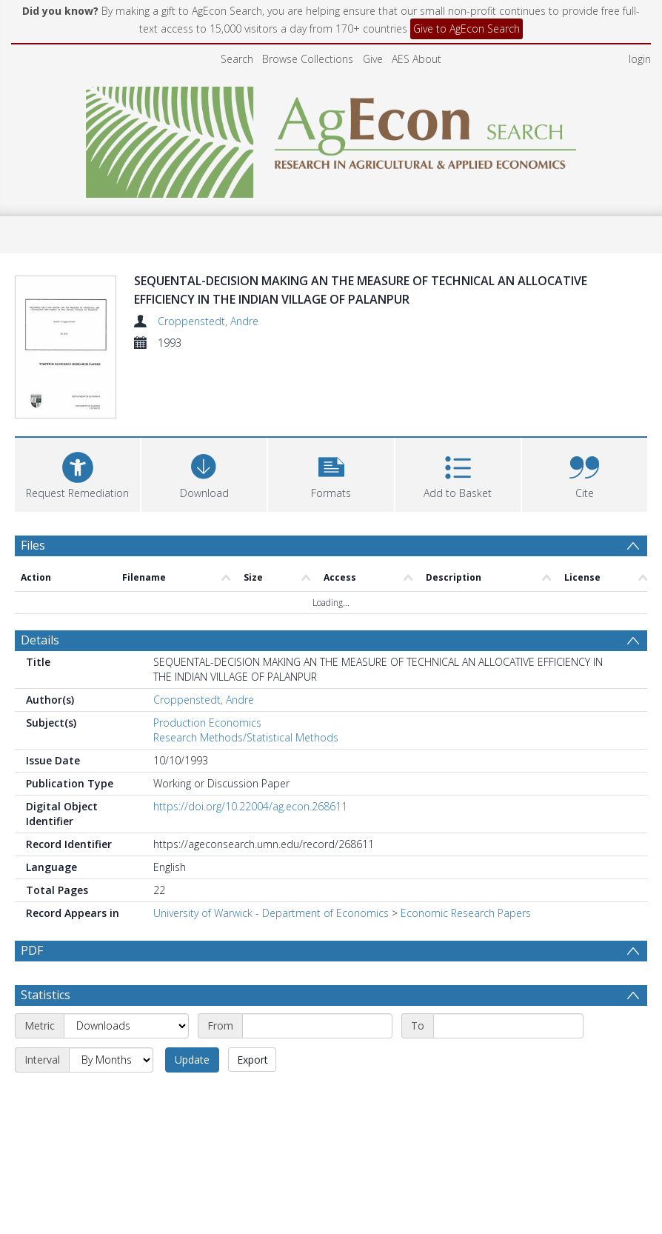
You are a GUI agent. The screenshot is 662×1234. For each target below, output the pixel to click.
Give (373, 59)
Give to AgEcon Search (466, 28)
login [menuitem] (640, 59)
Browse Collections (307, 59)
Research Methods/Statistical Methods (245, 737)
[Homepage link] (331, 138)
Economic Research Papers (466, 913)
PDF (32, 950)
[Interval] (111, 1060)
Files (33, 545)
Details (40, 640)
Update (192, 1060)
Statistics (45, 995)
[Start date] (317, 1025)
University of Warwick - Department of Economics (271, 913)
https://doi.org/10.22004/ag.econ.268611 (250, 806)
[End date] (508, 1025)
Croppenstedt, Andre (208, 321)
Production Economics (207, 723)
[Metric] (126, 1025)
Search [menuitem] (237, 59)
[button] (330, 473)
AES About (416, 59)
